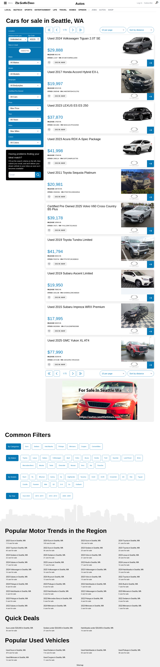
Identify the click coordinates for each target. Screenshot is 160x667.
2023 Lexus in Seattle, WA (128, 556)
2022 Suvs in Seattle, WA (53, 549)
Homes (72, 10)
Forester (36, 484)
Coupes (83, 446)
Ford (105, 458)
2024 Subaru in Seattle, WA (17, 563)
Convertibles (96, 446)
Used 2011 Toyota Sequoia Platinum (72, 172)
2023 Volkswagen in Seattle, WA (93, 571)
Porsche (100, 465)
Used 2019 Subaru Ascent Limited (70, 273)
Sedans (36, 446)
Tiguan (140, 477)
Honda (96, 458)
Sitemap (80, 665)
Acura (87, 458)
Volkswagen (57, 458)
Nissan (73, 465)
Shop (110, 10)
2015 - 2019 (39, 496)
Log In (139, 3)
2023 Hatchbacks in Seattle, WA (56, 592)
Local (8, 10)
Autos (80, 3)
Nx (61, 477)
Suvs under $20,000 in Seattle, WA (19, 629)
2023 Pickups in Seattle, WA (54, 585)
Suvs (26, 446)
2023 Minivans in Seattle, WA (92, 607)
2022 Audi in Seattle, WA (128, 585)
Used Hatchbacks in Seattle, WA (93, 651)
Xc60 (93, 477)
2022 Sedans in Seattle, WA (129, 600)
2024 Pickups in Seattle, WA (17, 585)
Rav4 (24, 477)
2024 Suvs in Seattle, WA (53, 542)
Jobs (94, 10)
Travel (63, 10)
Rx (32, 477)
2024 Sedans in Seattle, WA (17, 556)
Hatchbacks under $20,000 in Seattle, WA (97, 629)
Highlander (71, 477)
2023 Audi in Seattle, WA (90, 563)
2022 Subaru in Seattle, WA (17, 607)
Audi (68, 458)
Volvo (77, 458)
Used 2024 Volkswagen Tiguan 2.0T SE (74, 38)
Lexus (35, 458)
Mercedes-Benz (28, 465)
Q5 (54, 484)
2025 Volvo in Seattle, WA (91, 578)
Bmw (139, 458)
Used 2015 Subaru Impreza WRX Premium (76, 306)
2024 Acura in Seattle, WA (54, 578)
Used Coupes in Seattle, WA (54, 658)
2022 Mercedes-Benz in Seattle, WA (58, 600)
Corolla (25, 484)
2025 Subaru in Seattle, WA (17, 578)
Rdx (131, 477)
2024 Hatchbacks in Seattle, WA (131, 571)
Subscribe (148, 3)
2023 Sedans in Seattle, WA (92, 549)
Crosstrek (113, 477)
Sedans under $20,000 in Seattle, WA (58, 629)
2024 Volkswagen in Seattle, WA (18, 571)
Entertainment (42, 10)
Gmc (82, 465)
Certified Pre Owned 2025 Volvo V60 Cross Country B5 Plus (82, 208)
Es (69, 484)
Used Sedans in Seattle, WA (54, 651)
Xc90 (102, 477)
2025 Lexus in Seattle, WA (54, 563)
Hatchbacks (49, 446)
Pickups (61, 446)
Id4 (123, 477)
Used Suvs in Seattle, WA (16, 651)
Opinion (82, 10)
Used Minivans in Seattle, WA (17, 658)
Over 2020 (26, 496)
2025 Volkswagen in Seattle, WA (56, 571)
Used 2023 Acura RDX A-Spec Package (74, 139)
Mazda (41, 465)
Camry (52, 477)
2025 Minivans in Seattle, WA (129, 592)
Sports (28, 10)
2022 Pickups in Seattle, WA (92, 600)
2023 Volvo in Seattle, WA (91, 556)
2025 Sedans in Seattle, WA (54, 556)
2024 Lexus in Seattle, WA (128, 563)
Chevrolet (62, 465)
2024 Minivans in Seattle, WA (55, 607)
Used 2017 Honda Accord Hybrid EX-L (73, 71)
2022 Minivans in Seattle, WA (129, 607)
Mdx (45, 484)
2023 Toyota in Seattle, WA (129, 549)
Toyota (25, 458)
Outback (79, 484)
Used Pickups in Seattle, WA (129, 651)
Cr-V (61, 484)
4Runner (42, 477)
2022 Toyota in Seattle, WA (129, 578)
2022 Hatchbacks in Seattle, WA (93, 585)
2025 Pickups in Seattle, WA (17, 600)
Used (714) (25, 51)
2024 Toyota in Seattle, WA (129, 542)
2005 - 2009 (66, 496)
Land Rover (128, 458)
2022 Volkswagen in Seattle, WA (93, 592)
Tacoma (83, 477)
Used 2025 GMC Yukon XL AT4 (68, 340)
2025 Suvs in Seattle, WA (16, 542)
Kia (91, 465)
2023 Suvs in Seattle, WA (91, 542)
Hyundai (115, 458)
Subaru (44, 458)
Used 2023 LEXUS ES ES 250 (68, 105)
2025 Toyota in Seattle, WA (16, 549)
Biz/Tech (18, 10)
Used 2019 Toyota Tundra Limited (70, 239)
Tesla (51, 465)
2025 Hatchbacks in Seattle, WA (18, 592)
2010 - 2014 (53, 496)
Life (55, 10)
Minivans (72, 446)
